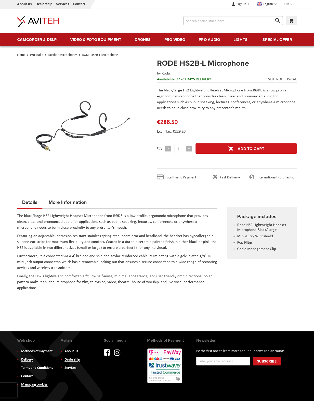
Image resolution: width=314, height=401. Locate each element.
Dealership (44, 4)
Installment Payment (181, 177)
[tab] (29, 204)
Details (30, 202)
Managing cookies (34, 385)
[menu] (157, 39)
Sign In (241, 4)
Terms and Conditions (37, 368)
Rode (166, 73)
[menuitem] (37, 39)
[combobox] (233, 20)
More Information (68, 202)
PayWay (165, 366)
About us (24, 4)
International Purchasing (276, 177)
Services (62, 4)
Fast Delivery (230, 177)
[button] (288, 4)
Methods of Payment (36, 351)
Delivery (27, 360)
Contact (79, 4)
